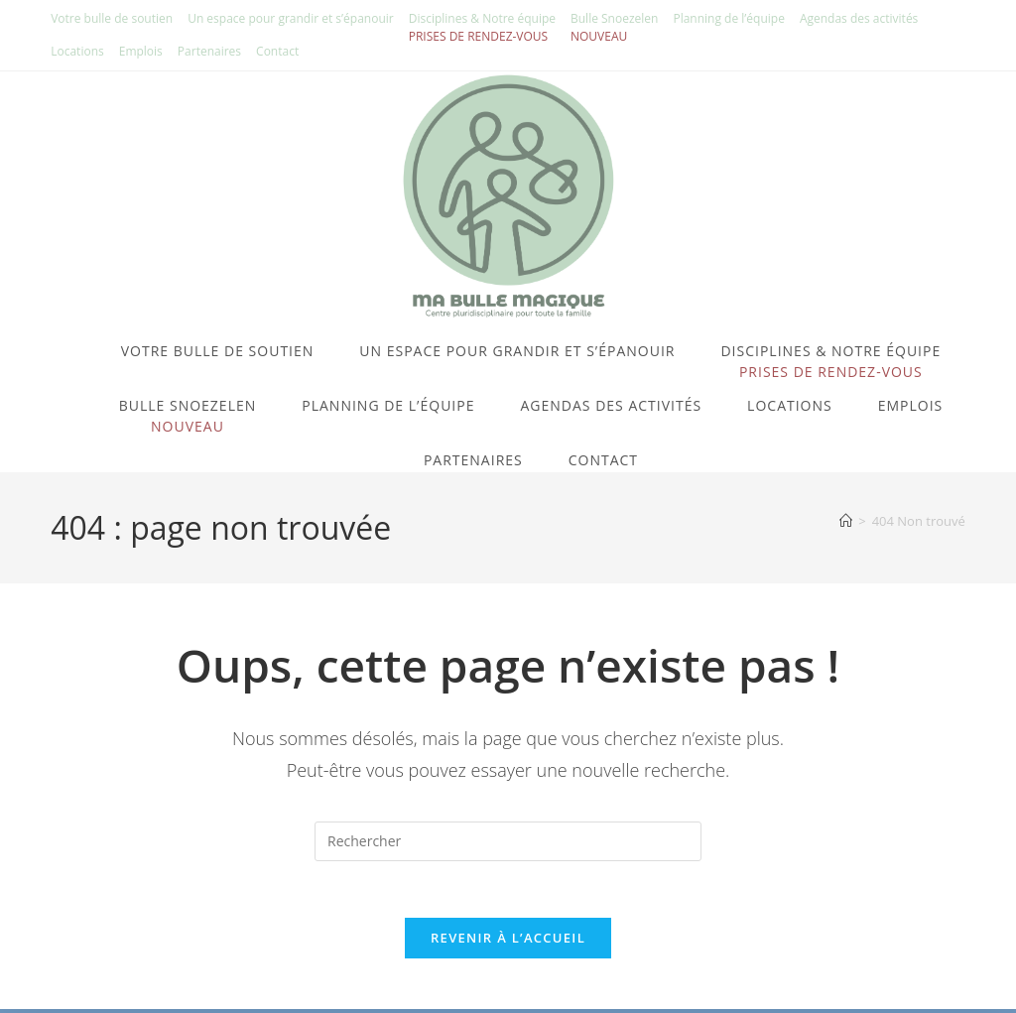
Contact (277, 51)
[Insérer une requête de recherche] (508, 841)
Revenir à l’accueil (508, 941)
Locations (77, 51)
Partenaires (209, 51)
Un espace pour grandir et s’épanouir (291, 18)
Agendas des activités (859, 18)
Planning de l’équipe (728, 18)
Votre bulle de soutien (112, 18)
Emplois (141, 51)
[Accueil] (845, 521)
